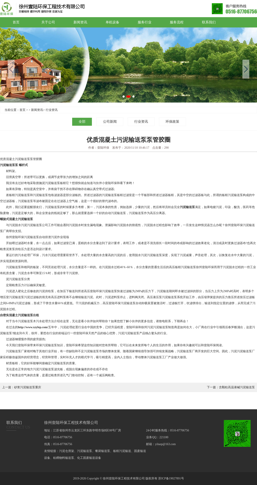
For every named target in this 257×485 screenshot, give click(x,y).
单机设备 (112, 22)
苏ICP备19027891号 (171, 478)
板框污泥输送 (122, 451)
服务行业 (144, 22)
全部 (82, 121)
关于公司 (48, 22)
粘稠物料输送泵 (63, 457)
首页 (16, 22)
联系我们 (209, 22)
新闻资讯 (80, 22)
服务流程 (177, 22)
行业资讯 (52, 110)
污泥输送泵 (187, 207)
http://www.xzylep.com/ (33, 327)
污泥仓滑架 (66, 451)
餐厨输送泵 (102, 451)
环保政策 (172, 121)
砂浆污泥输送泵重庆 (27, 387)
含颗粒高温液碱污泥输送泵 (237, 387)
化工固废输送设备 (89, 457)
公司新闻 (110, 121)
